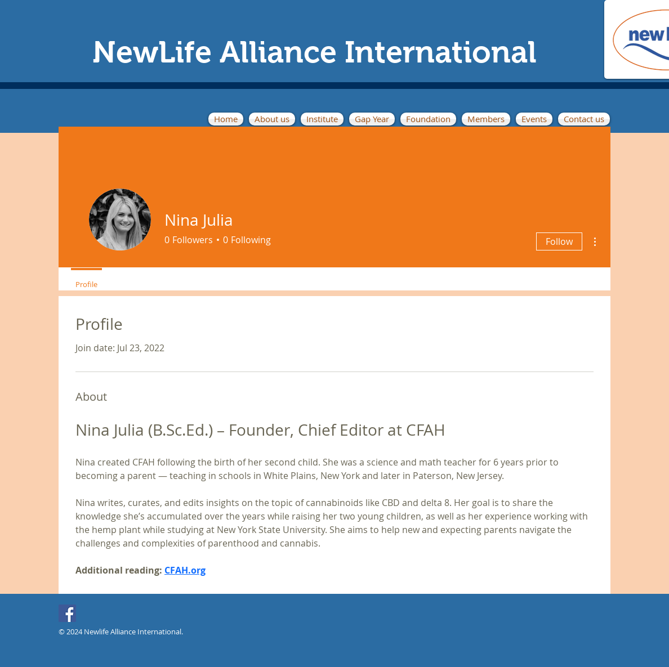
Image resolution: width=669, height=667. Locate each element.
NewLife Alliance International (314, 52)
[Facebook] (67, 613)
